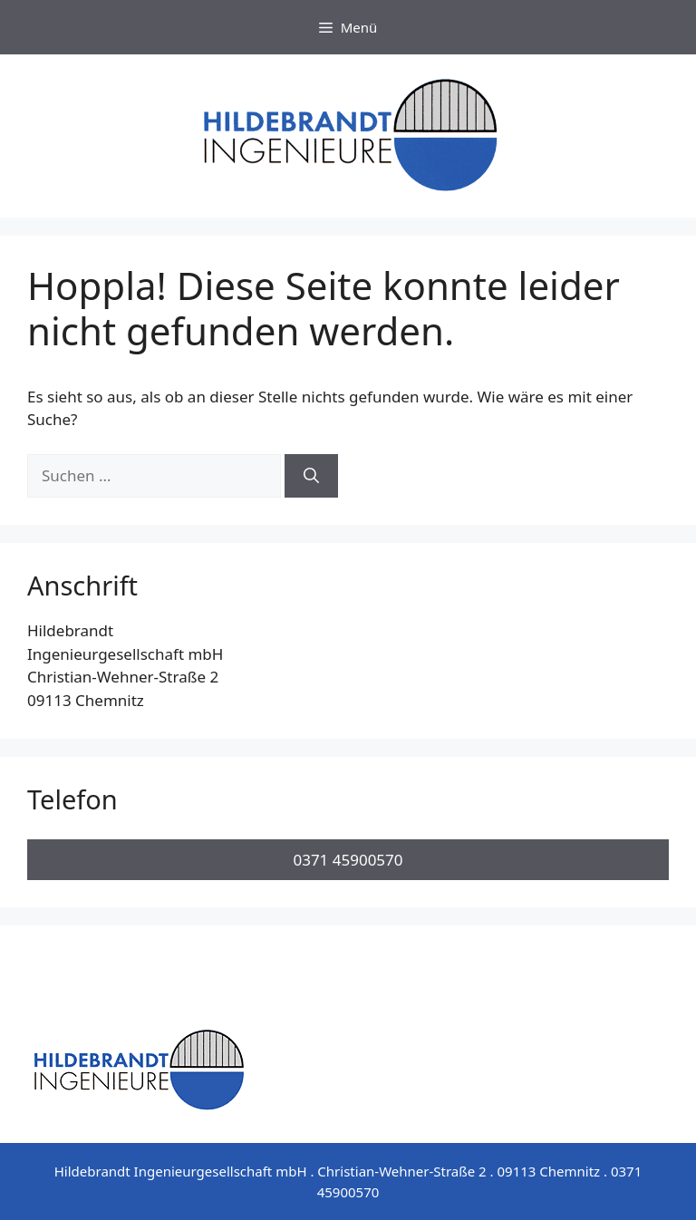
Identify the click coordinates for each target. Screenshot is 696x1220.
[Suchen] (311, 476)
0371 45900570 (347, 859)
